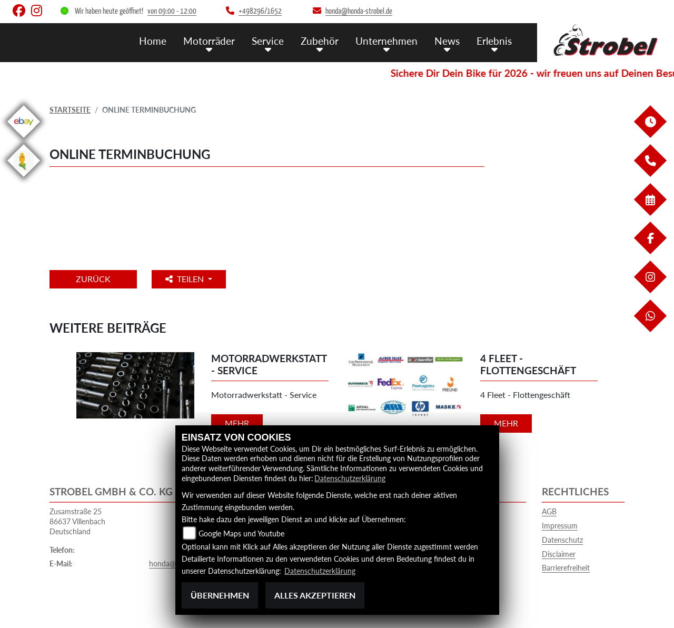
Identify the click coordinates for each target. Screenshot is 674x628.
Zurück (93, 279)
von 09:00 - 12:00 (171, 11)
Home (152, 41)
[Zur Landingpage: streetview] (23, 179)
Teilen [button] (185, 279)
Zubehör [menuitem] (320, 41)
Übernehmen (220, 595)
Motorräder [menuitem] (209, 41)
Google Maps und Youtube (241, 533)
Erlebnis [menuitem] (494, 41)
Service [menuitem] (268, 41)
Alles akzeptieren (314, 595)
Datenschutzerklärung (349, 478)
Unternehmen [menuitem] (386, 41)
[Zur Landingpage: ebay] (23, 140)
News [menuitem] (447, 41)
